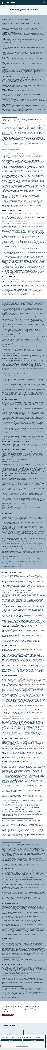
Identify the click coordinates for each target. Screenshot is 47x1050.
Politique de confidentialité (22, 1046)
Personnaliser (22, 1042)
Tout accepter (11, 1040)
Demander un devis (8, 1014)
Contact (28, 1034)
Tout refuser (33, 1040)
